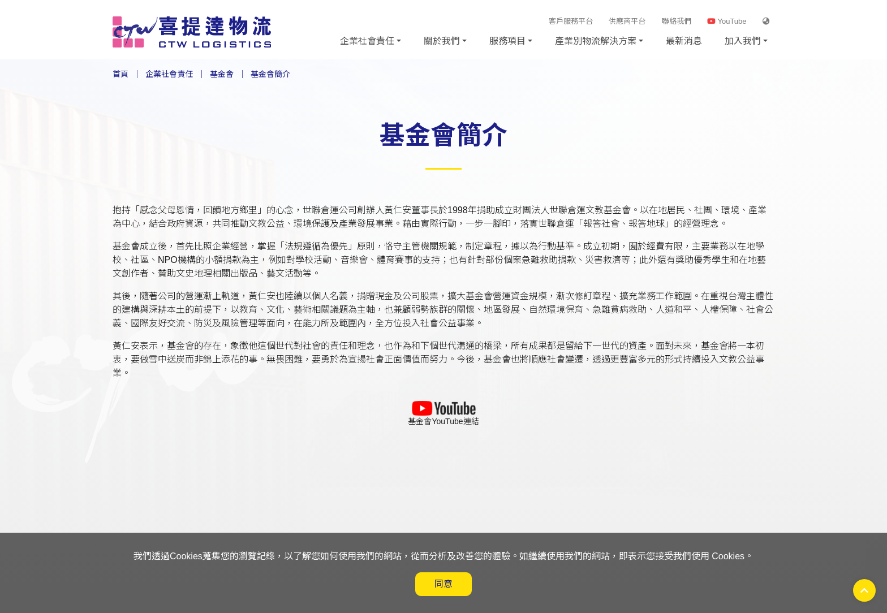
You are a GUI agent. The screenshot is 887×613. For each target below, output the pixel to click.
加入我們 (743, 41)
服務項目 (507, 41)
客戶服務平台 (571, 21)
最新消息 (684, 41)
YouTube (726, 21)
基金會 (222, 74)
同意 (443, 584)
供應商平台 (627, 21)
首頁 (120, 74)
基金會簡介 (270, 74)
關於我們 (442, 41)
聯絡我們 (676, 21)
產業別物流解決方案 (595, 41)
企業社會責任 (367, 41)
